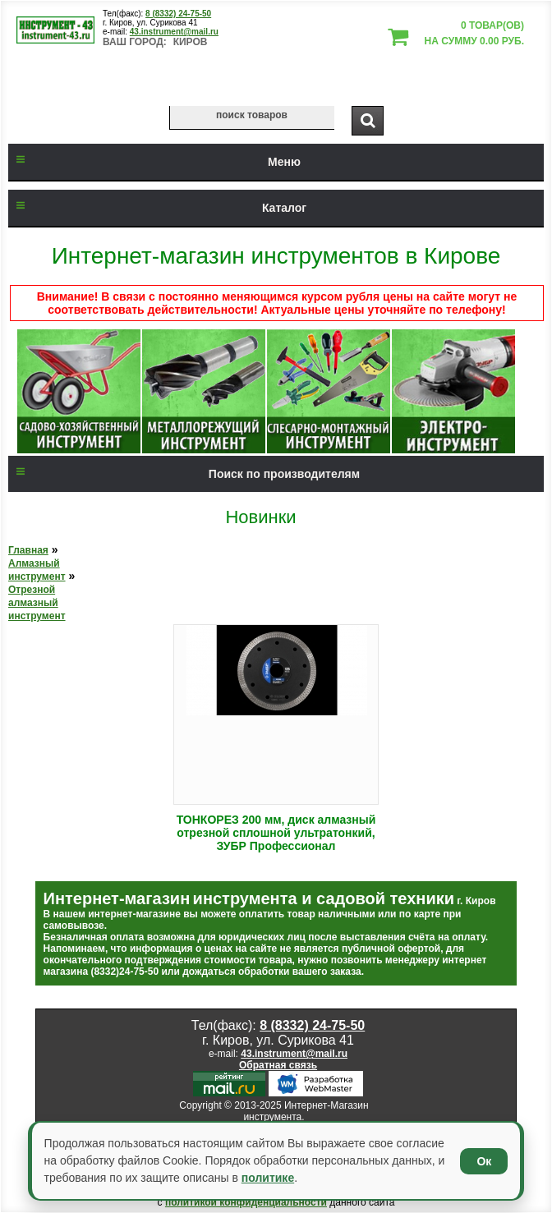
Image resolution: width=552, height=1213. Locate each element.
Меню (154, 161)
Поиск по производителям (184, 473)
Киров (190, 42)
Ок (483, 1161)
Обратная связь (278, 1065)
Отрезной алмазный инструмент (37, 603)
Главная (28, 550)
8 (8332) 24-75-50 (178, 13)
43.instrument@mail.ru (174, 31)
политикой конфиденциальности (246, 1202)
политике (268, 1177)
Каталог (157, 207)
